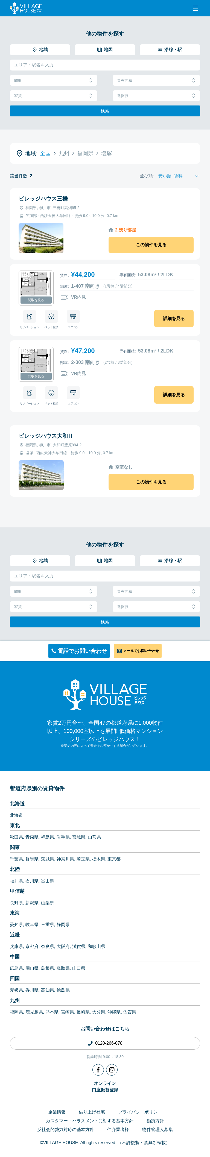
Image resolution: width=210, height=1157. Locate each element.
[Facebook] (98, 1070)
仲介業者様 (118, 1129)
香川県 (32, 990)
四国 (15, 978)
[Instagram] (112, 1070)
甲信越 (17, 891)
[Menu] (195, 8)
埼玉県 (83, 859)
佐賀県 (129, 1012)
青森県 (32, 837)
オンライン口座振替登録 (105, 1086)
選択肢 (156, 95)
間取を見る (36, 300)
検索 (105, 110)
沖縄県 (114, 1012)
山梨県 (47, 902)
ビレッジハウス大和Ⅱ (46, 436)
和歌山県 (96, 946)
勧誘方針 (155, 1120)
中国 (15, 956)
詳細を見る (174, 318)
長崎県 (83, 1012)
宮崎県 (67, 1012)
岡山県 (32, 968)
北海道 (17, 803)
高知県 (47, 990)
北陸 (15, 869)
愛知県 (16, 924)
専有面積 (156, 80)
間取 (53, 80)
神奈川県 (65, 859)
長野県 (16, 902)
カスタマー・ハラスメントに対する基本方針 (89, 1120)
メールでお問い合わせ (141, 651)
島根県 (47, 968)
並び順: (147, 176)
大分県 (98, 1012)
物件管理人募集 (157, 1129)
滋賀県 (78, 946)
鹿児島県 (34, 1012)
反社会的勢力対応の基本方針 (65, 1129)
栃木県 (98, 859)
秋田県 (16, 837)
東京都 (114, 859)
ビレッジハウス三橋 (43, 199)
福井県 (16, 881)
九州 (15, 1000)
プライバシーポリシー (140, 1112)
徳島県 (63, 990)
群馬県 (32, 859)
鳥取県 (63, 968)
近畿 (15, 935)
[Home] (105, 694)
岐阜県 (32, 924)
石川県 (32, 881)
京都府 (32, 946)
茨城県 (47, 859)
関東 (15, 847)
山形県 (94, 837)
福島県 (47, 837)
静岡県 (63, 924)
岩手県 (63, 837)
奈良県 (47, 946)
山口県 (78, 968)
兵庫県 (16, 946)
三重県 (47, 924)
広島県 (16, 968)
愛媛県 (16, 990)
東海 (15, 913)
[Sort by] (179, 176)
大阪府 (63, 946)
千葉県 (16, 859)
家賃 (53, 95)
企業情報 (57, 1112)
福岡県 (16, 1012)
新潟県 (32, 902)
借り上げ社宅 (92, 1112)
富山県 (47, 881)
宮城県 (78, 837)
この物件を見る (151, 244)
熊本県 (52, 1012)
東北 (15, 825)
